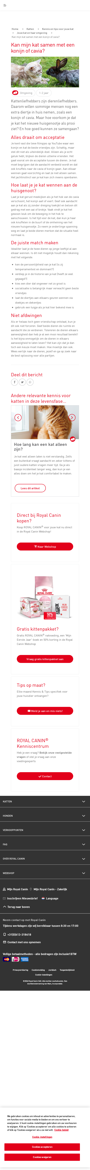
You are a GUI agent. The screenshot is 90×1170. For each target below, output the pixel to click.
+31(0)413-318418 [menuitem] (19, 933)
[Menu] (5, 5)
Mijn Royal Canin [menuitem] (17, 888)
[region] (45, 1137)
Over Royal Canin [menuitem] (14, 858)
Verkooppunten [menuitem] (13, 829)
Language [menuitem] (52, 897)
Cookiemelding (38, 969)
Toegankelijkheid (67, 969)
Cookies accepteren (42, 1146)
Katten (28, 29)
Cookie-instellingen (43, 974)
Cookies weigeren (42, 1157)
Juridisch (52, 969)
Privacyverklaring (20, 969)
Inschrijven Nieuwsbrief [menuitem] (22, 897)
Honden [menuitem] (8, 815)
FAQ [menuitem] (5, 844)
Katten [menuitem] (7, 801)
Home (15, 29)
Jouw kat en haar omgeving (33, 32)
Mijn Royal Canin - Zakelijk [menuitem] (50, 888)
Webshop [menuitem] (8, 872)
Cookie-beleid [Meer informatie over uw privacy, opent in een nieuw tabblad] (61, 1130)
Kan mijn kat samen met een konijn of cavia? (38, 36)
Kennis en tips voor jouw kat (56, 29)
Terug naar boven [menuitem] (18, 906)
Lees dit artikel (30, 487)
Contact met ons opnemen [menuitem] (24, 941)
